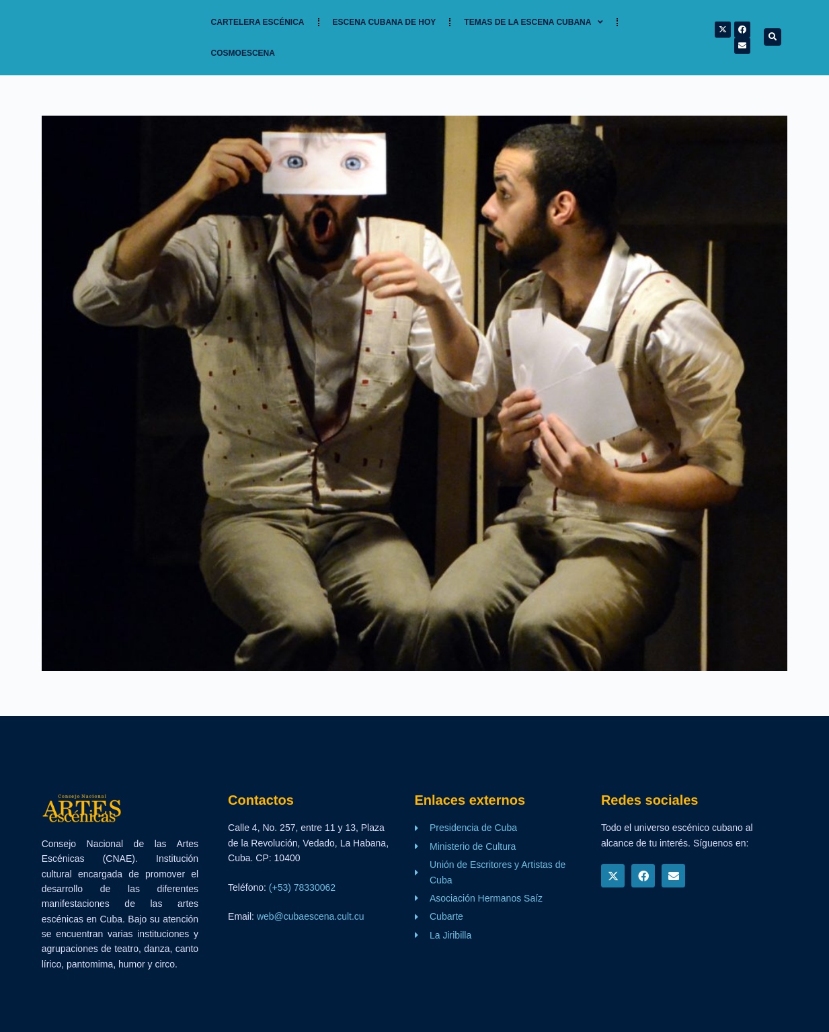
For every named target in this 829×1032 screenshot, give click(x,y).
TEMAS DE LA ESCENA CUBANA (533, 22)
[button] (772, 37)
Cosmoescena (243, 53)
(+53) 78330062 (302, 887)
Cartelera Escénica (258, 22)
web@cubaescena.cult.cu (310, 916)
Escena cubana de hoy (384, 22)
